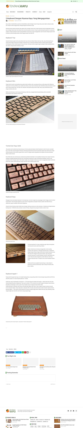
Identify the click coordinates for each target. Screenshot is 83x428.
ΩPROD (15, 349)
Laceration (45, 421)
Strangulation (33, 421)
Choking (32, 419)
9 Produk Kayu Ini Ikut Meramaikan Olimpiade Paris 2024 (47, 367)
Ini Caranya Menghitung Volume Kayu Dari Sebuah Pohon (70, 74)
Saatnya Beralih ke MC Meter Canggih (70, 53)
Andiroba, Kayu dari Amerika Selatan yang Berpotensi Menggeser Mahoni (68, 420)
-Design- (39, 426)
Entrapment (47, 419)
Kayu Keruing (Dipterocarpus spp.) (67, 424)
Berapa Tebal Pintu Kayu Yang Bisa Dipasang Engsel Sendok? (70, 92)
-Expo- (36, 426)
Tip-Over (41, 419)
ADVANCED (34, 11)
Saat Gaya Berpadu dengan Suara (11, 366)
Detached (39, 421)
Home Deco (11, 349)
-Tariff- (48, 426)
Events (40, 11)
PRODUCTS (28, 11)
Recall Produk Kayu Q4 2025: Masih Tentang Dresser (19, 425)
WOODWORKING (20, 11)
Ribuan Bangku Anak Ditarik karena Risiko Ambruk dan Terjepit (21, 420)
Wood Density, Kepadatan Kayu (70, 86)
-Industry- (32, 426)
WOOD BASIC (12, 11)
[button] (73, 11)
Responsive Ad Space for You (67, 121)
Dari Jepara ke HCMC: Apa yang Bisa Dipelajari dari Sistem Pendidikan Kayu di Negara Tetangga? (70, 46)
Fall (37, 419)
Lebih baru (8, 384)
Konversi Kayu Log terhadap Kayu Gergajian (70, 80)
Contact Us (49, 11)
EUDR (44, 11)
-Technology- (44, 426)
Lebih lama (53, 384)
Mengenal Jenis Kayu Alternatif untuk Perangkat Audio (29, 367)
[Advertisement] (55, 6)
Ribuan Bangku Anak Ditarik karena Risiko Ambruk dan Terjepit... (27, 1)
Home (7, 11)
